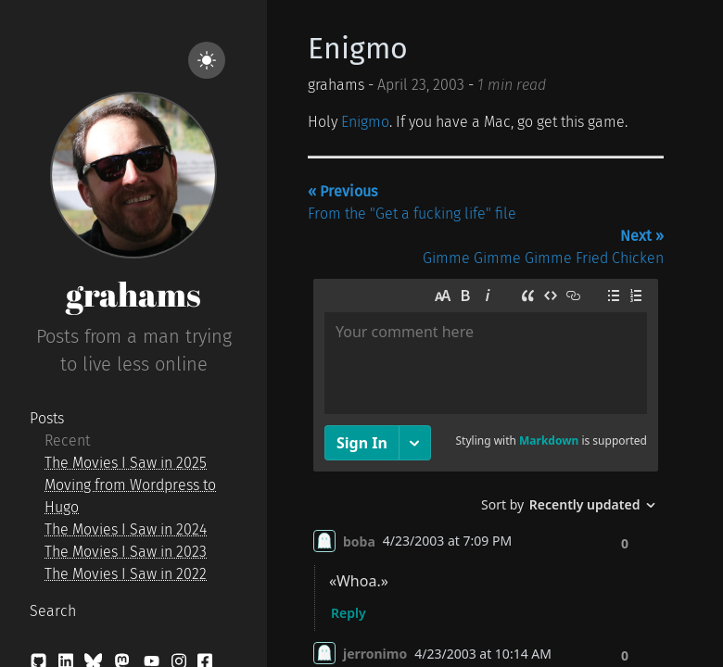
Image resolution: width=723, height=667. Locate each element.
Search (53, 611)
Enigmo (358, 48)
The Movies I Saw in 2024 (125, 529)
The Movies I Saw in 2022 (125, 574)
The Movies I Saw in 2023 (125, 551)
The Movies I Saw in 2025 (125, 463)
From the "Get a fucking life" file (412, 202)
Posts (47, 418)
